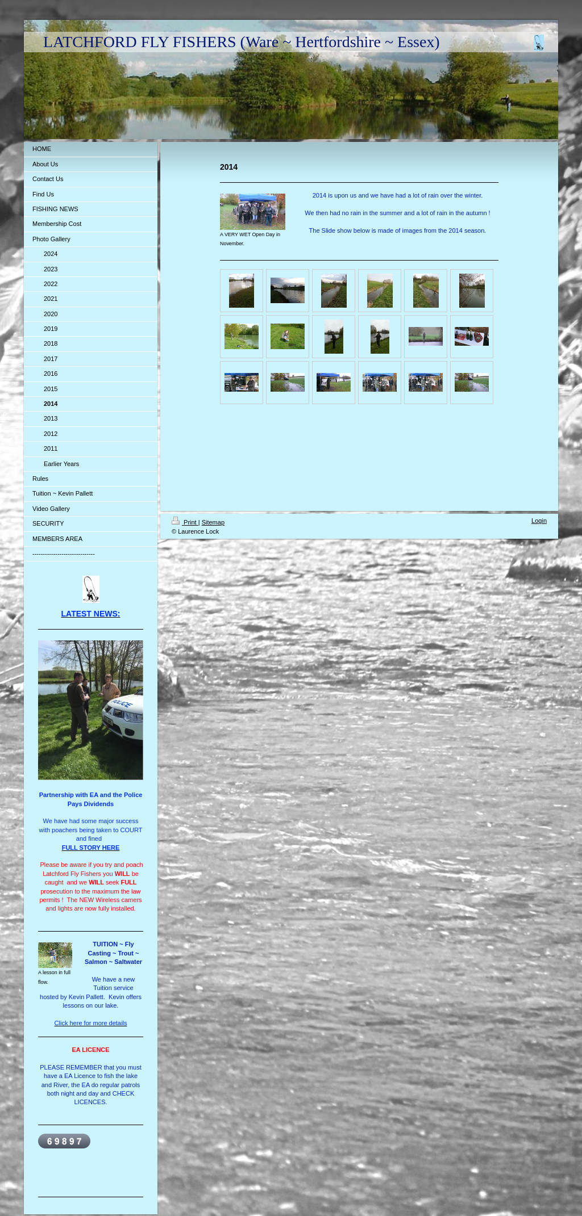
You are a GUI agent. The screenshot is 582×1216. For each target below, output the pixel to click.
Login (539, 520)
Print (185, 522)
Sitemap (213, 522)
